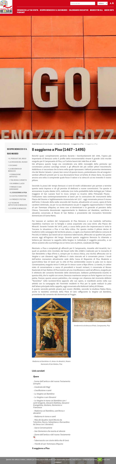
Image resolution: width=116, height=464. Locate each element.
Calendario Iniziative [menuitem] (78, 10)
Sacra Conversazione (43, 427)
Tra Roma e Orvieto (18, 180)
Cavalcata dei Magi (42, 387)
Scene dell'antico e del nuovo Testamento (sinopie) (51, 382)
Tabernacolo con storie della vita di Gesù (51, 440)
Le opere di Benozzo (17, 208)
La (44, 393)
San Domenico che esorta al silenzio (49, 431)
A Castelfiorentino (18, 196)
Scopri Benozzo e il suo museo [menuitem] (53, 10)
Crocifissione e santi (42, 390)
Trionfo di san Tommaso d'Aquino (48, 443)
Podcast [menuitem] (21, 12)
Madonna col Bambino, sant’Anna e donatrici (48, 411)
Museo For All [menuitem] (96, 10)
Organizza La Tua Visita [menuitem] (27, 10)
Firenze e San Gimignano (15, 188)
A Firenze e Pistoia (18, 199)
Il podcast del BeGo (17, 158)
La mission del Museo (18, 162)
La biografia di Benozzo (15, 170)
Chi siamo (13, 165)
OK (100, 459)
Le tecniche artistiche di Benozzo (17, 203)
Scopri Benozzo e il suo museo (42, 144)
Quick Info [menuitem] (109, 10)
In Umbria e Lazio (17, 183)
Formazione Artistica (15, 175)
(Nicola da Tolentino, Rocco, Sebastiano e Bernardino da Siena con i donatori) (51, 422)
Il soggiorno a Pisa (18, 192)
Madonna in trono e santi (45, 416)
